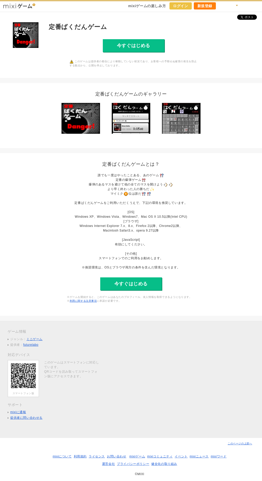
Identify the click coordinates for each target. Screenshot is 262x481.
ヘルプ (245, 6)
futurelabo (30, 345)
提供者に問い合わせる (26, 418)
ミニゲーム (34, 339)
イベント (181, 456)
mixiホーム (256, 6)
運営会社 (108, 464)
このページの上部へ (240, 443)
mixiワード (219, 456)
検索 (233, 6)
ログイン (180, 6)
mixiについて (62, 456)
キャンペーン (222, 6)
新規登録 (204, 6)
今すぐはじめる (133, 45)
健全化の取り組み (164, 464)
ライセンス (97, 456)
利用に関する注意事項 (83, 300)
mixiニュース (199, 456)
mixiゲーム (137, 456)
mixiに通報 (18, 412)
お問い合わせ (116, 456)
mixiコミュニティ (160, 456)
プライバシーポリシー (133, 464)
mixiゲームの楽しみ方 (147, 6)
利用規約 (80, 456)
